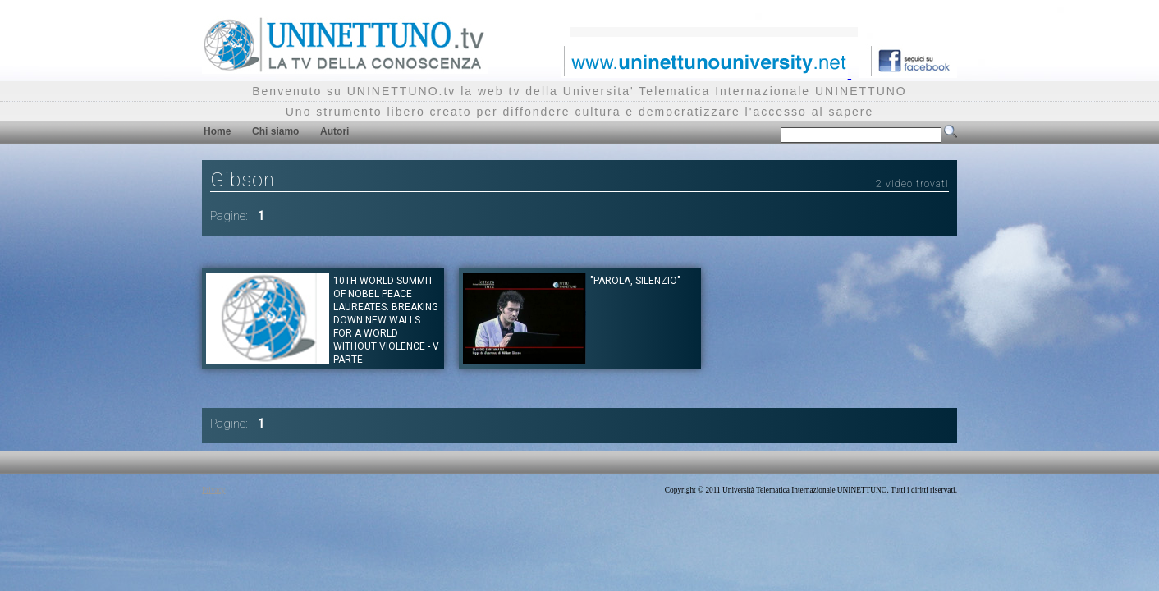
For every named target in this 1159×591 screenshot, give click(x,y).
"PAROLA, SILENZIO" (635, 280)
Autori (334, 131)
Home (217, 131)
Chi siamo (275, 131)
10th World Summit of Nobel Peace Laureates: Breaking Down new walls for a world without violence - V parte (386, 320)
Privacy (214, 490)
